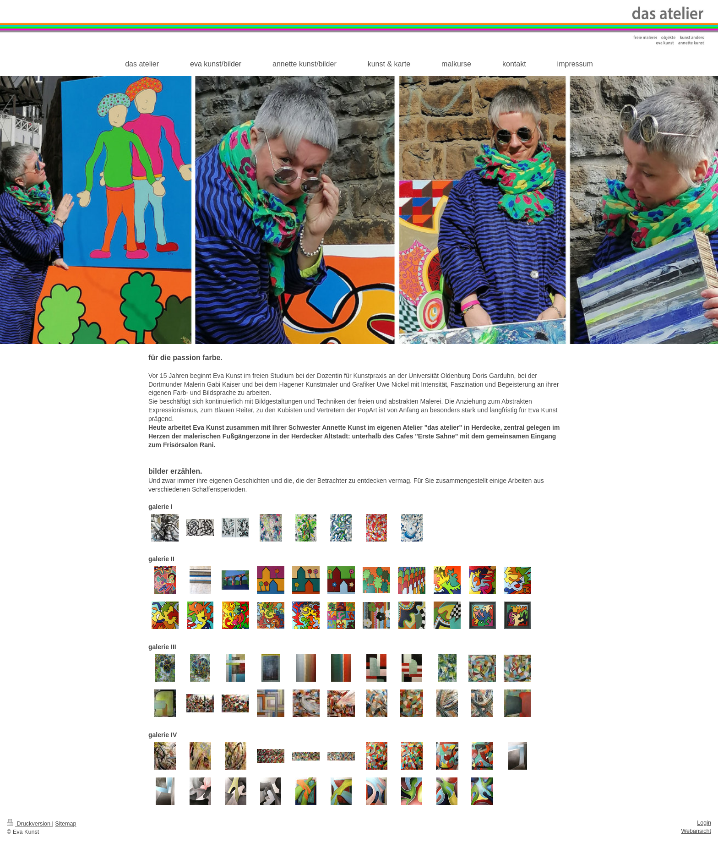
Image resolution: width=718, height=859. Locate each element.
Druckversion (29, 824)
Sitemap (65, 824)
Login (704, 823)
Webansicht (696, 831)
